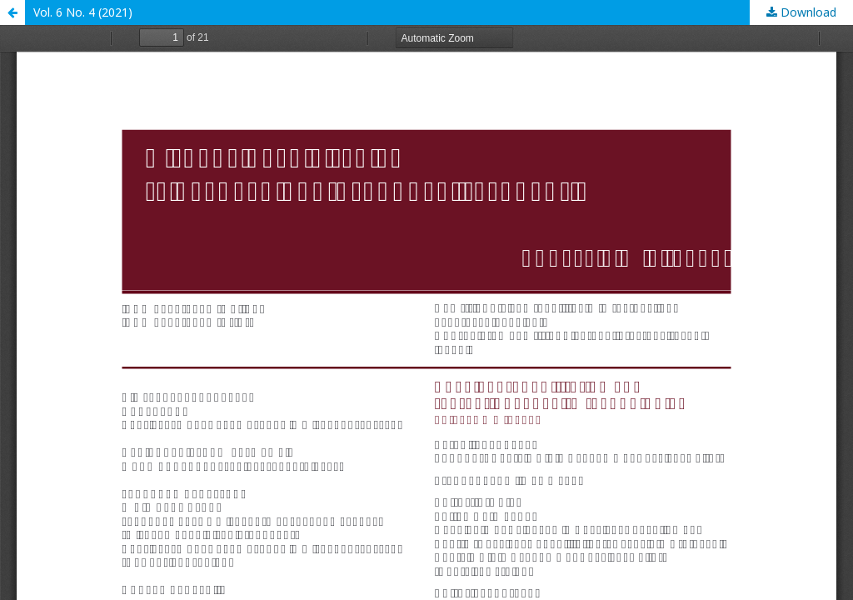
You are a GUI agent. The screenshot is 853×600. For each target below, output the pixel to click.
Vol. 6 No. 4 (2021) (82, 12)
